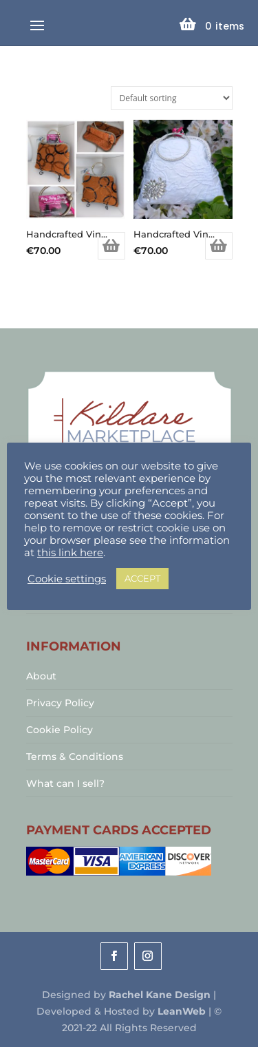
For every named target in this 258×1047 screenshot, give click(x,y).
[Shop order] (172, 98)
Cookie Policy (59, 729)
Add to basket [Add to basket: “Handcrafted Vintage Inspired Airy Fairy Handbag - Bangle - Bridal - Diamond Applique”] (219, 246)
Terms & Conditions (74, 756)
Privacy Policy (60, 703)
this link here (70, 553)
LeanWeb (182, 1011)
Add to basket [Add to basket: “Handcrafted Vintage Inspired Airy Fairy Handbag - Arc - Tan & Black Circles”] (111, 246)
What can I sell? (65, 783)
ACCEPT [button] (142, 578)
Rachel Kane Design (160, 994)
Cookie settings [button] (67, 579)
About (41, 676)
